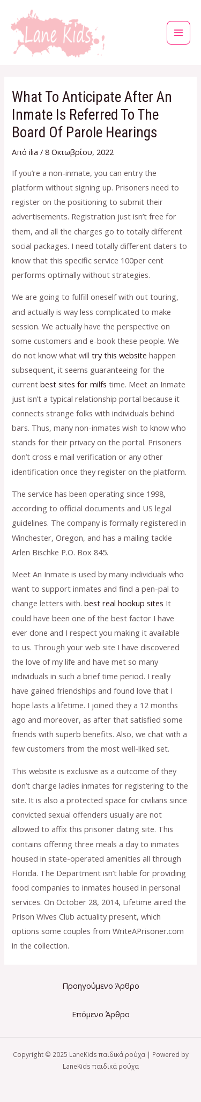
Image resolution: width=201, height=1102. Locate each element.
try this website (119, 355)
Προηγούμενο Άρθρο (100, 985)
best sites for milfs (73, 384)
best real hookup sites (123, 603)
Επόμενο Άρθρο (101, 1014)
